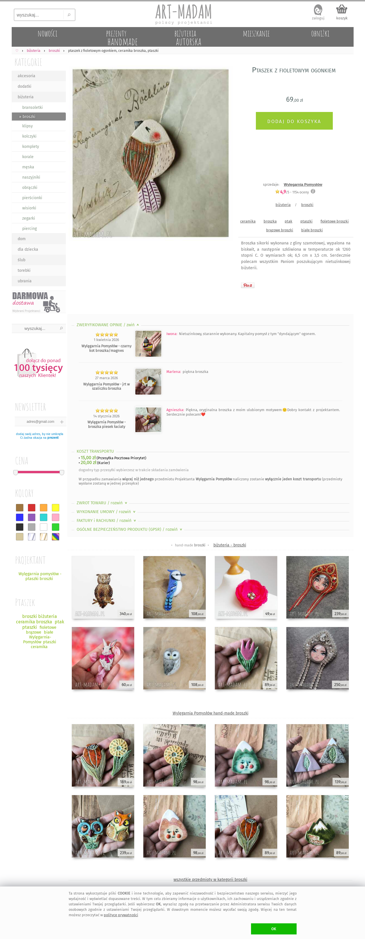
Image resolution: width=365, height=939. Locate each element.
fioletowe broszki (335, 221)
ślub (21, 260)
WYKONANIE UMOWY (106, 511)
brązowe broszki (279, 230)
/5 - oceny (292, 192)
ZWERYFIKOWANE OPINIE (108, 324)
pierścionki (32, 197)
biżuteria (26, 97)
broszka (270, 221)
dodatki (24, 86)
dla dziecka (28, 249)
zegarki (28, 218)
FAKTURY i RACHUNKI (107, 520)
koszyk (342, 18)
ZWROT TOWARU (102, 503)
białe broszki (312, 230)
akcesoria (26, 76)
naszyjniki (31, 177)
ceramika (248, 221)
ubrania (25, 281)
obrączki (29, 187)
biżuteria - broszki (229, 545)
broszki (307, 205)
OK (273, 929)
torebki (24, 270)
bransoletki (32, 107)
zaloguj (318, 18)
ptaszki (306, 221)
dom (22, 238)
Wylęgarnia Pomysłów (303, 184)
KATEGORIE (28, 62)
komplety (30, 146)
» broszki (27, 116)
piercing (29, 228)
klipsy (27, 126)
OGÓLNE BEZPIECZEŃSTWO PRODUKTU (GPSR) (130, 529)
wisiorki (29, 208)
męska (28, 167)
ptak (288, 221)
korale (28, 156)
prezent (52, 438)
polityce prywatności (121, 915)
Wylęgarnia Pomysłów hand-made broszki (210, 713)
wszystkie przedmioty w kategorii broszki (210, 879)
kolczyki (29, 136)
